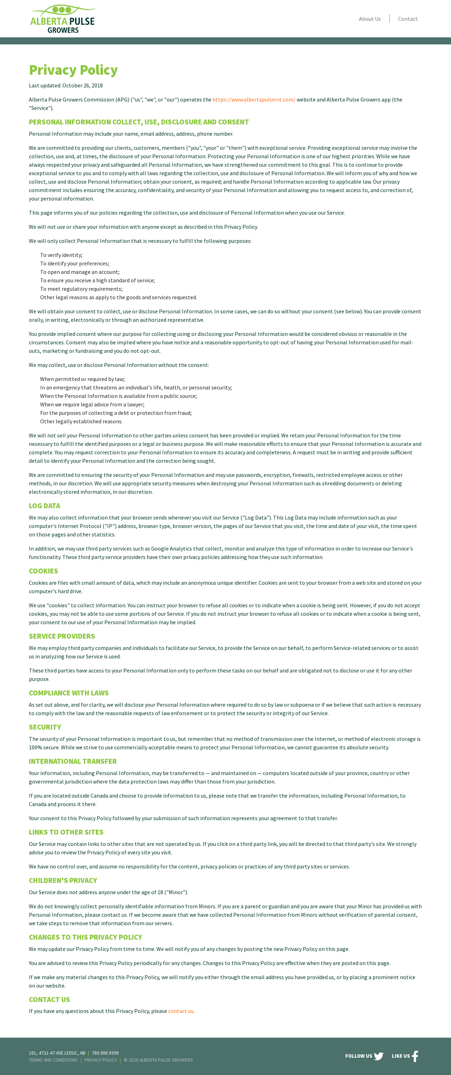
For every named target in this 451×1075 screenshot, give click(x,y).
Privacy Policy (101, 1060)
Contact (408, 18)
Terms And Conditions (53, 1060)
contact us (180, 1010)
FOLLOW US (364, 1056)
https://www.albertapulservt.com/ (254, 99)
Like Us (405, 1056)
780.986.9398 (105, 1053)
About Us (370, 18)
